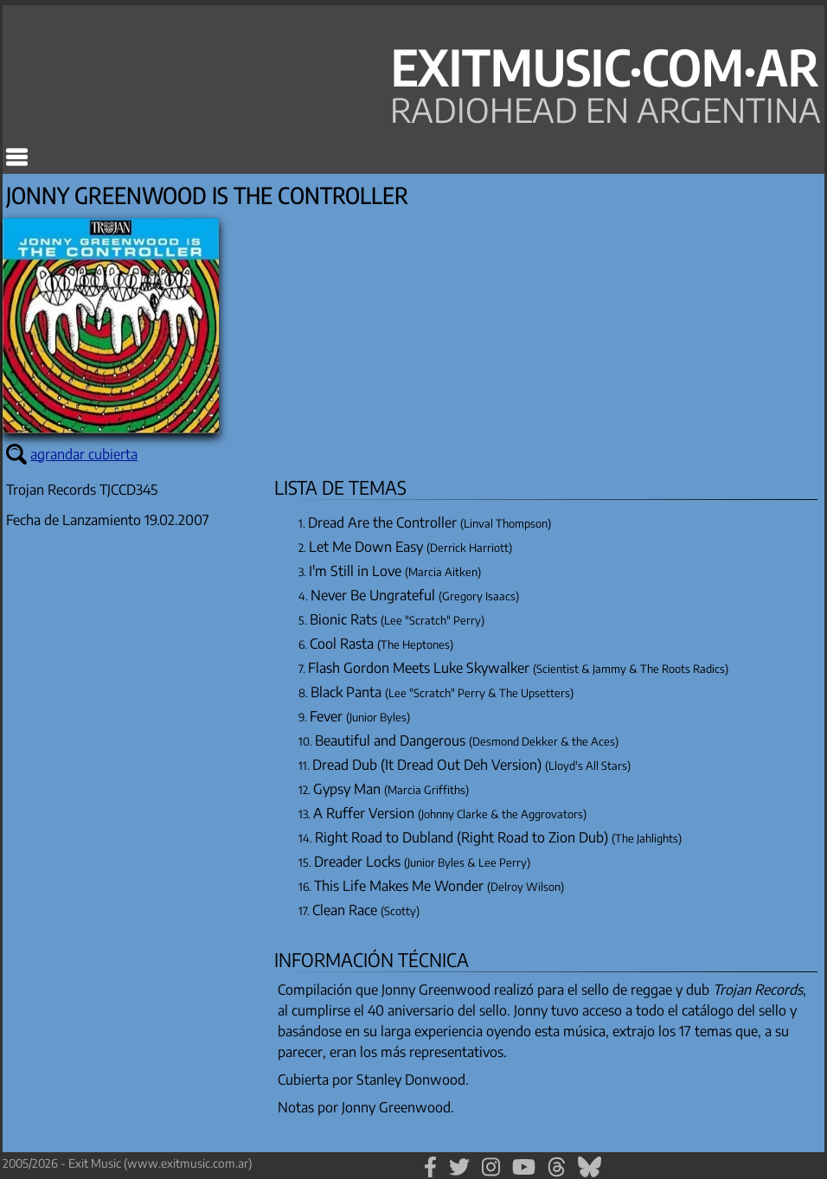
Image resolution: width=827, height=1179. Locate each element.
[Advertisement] (132, 851)
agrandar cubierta (84, 454)
